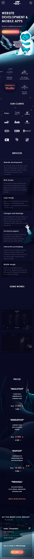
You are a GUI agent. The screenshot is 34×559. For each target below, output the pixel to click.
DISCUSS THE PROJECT (10, 32)
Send (17, 552)
